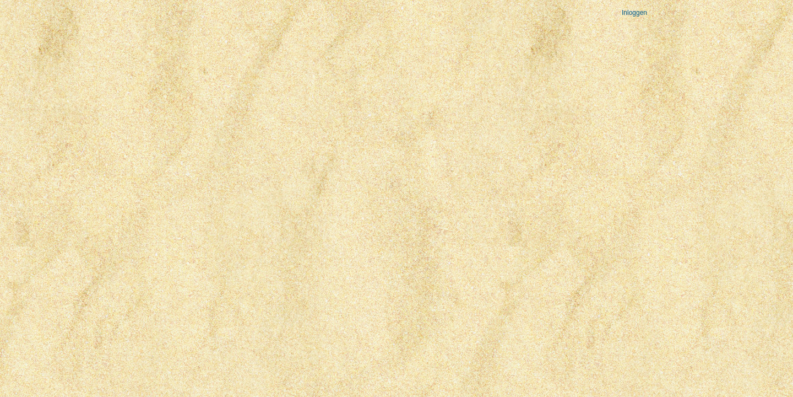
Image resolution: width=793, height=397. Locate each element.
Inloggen (634, 13)
